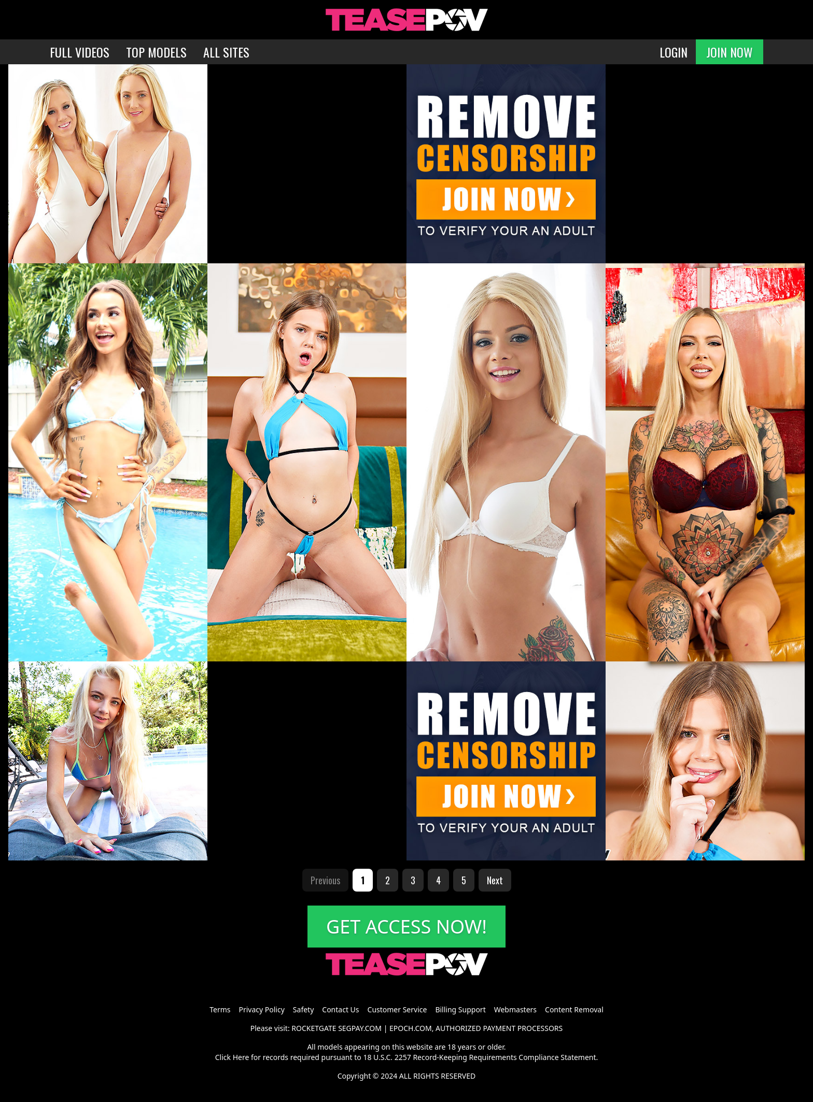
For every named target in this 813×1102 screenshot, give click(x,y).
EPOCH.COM (410, 1028)
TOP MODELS (156, 52)
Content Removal (574, 1009)
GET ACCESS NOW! (406, 926)
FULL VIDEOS (79, 52)
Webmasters (515, 1009)
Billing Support (460, 1009)
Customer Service (397, 1009)
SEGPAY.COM (360, 1028)
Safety (303, 1009)
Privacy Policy (261, 1009)
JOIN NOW (729, 52)
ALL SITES (226, 52)
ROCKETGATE (313, 1028)
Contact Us (340, 1009)
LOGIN (674, 52)
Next (495, 880)
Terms (219, 1009)
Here (241, 1057)
